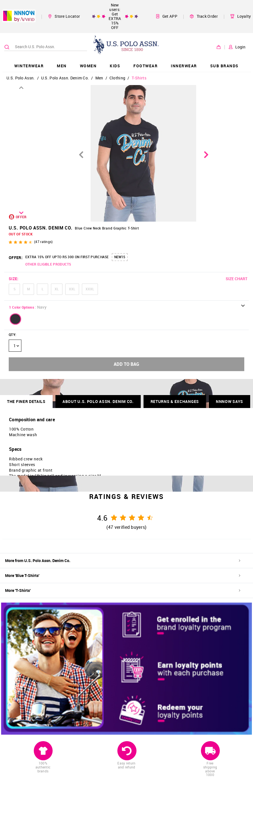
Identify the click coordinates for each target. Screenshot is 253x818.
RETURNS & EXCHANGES (175, 401)
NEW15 (119, 257)
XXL (72, 289)
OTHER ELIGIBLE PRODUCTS (48, 264)
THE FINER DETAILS (26, 401)
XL (57, 289)
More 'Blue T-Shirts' (122, 575)
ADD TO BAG (126, 364)
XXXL (90, 289)
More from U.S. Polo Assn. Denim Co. (122, 560)
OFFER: (16, 257)
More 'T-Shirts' (122, 590)
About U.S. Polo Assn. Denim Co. (98, 401)
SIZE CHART (236, 278)
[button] (15, 319)
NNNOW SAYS (229, 401)
